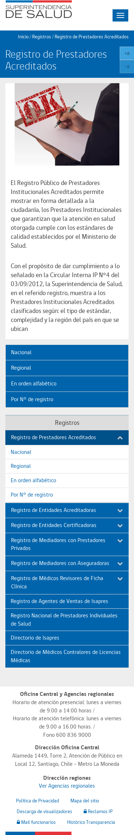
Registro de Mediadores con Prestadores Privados (67, 544)
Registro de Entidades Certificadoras (67, 525)
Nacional (21, 352)
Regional (21, 367)
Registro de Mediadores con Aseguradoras (67, 563)
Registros (41, 36)
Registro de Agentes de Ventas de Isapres (59, 601)
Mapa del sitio (84, 800)
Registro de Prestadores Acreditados (67, 437)
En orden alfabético (33, 383)
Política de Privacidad (37, 800)
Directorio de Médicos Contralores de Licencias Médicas (66, 656)
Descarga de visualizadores (44, 811)
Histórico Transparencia (91, 822)
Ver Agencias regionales (67, 785)
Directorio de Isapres (35, 637)
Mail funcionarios (36, 822)
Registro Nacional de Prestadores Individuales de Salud (64, 619)
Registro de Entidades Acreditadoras (67, 510)
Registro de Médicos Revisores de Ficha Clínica (67, 582)
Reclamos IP (98, 811)
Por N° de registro (32, 399)
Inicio (23, 36)
